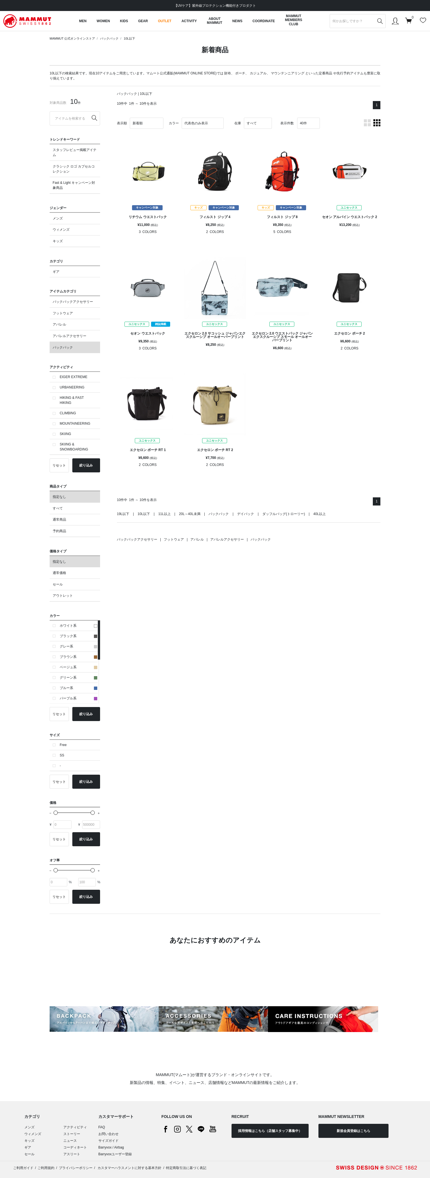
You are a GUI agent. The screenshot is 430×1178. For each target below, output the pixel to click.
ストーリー (71, 1134)
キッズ (58, 241)
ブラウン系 (78, 657)
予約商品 (59, 531)
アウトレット (63, 596)
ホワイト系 (78, 626)
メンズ (58, 218)
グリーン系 (78, 678)
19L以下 (123, 514)
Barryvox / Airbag (111, 1147)
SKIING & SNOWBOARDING (74, 446)
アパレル (59, 324)
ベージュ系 (78, 667)
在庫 (237, 123)
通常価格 (59, 573)
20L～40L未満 (189, 514)
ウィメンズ (61, 230)
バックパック (109, 38)
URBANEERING (72, 387)
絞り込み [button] (86, 465)
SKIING (65, 434)
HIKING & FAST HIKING (72, 400)
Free (63, 745)
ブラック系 (78, 636)
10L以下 (129, 38)
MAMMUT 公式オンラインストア (72, 38)
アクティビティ (75, 1127)
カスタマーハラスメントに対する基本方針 (129, 1168)
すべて (58, 508)
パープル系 (78, 698)
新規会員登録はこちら (353, 1131)
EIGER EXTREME (73, 377)
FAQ (101, 1127)
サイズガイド (108, 1141)
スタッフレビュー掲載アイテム (74, 152)
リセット (59, 465)
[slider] (56, 813)
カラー (174, 123)
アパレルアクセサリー (69, 336)
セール (58, 584)
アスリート (71, 1154)
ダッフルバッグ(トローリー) (283, 514)
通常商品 (59, 519)
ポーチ (240, 73)
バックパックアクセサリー (73, 302)
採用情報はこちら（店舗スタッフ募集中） (270, 1131)
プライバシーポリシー (76, 1168)
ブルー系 (78, 688)
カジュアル (258, 73)
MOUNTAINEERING (75, 424)
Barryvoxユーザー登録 (115, 1154)
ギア (56, 272)
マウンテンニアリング (287, 73)
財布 (227, 73)
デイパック (245, 514)
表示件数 (287, 123)
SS (62, 755)
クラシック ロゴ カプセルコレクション (74, 168)
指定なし (59, 497)
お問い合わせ (108, 1134)
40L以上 (319, 514)
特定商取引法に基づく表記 (186, 1168)
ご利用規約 (46, 1168)
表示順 (122, 123)
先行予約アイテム (350, 73)
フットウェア (63, 313)
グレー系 (78, 646)
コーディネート (75, 1147)
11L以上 (164, 514)
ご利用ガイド (23, 1168)
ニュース (70, 1141)
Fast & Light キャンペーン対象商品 (74, 185)
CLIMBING (68, 413)
